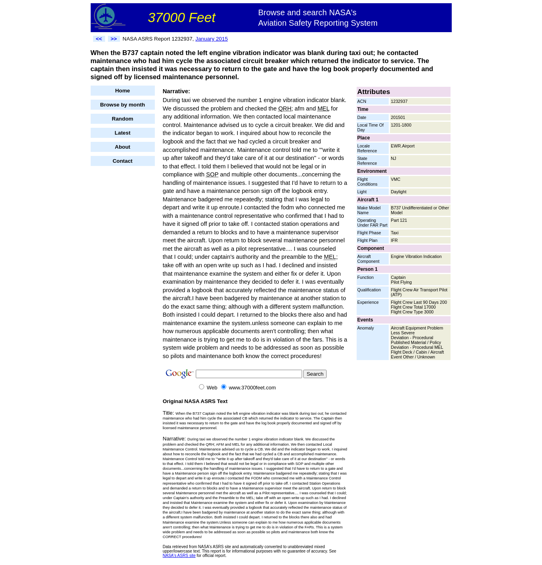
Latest (122, 133)
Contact (123, 161)
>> (114, 39)
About (122, 147)
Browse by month (122, 105)
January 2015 (211, 39)
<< (99, 39)
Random (122, 119)
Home (122, 91)
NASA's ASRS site (179, 555)
